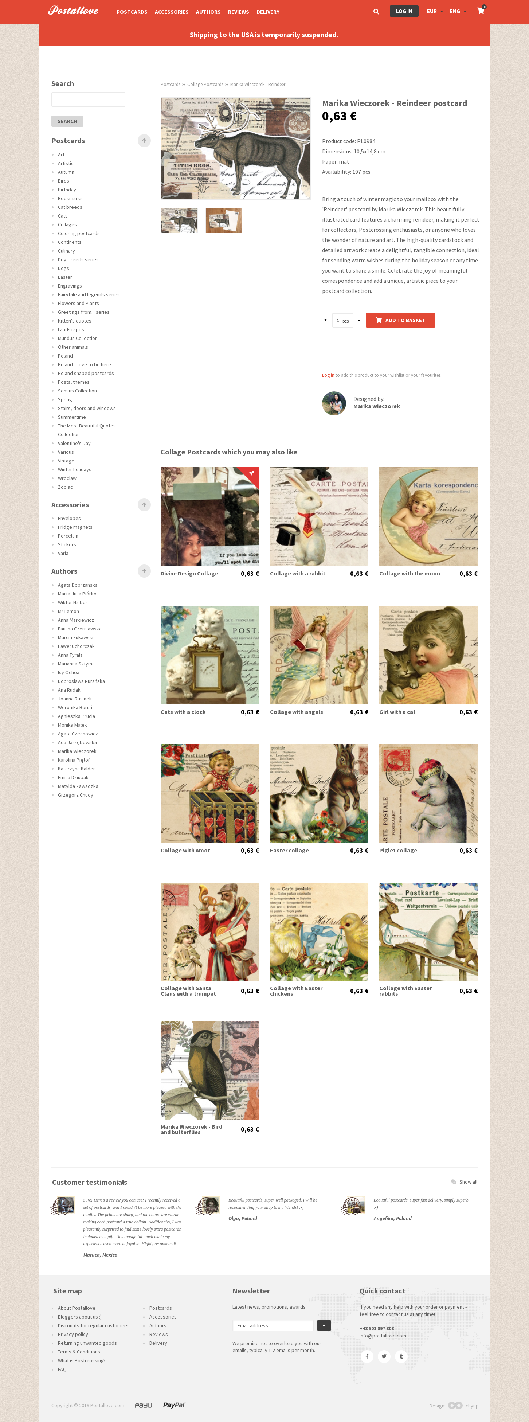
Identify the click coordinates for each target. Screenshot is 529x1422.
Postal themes (74, 382)
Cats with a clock (183, 712)
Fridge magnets (75, 527)
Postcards (132, 11)
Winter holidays (74, 469)
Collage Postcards (205, 84)
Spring (65, 399)
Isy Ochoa (68, 672)
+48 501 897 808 (377, 1328)
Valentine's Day (74, 443)
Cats (63, 215)
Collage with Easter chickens (296, 990)
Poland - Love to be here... (86, 364)
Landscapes (71, 329)
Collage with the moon (409, 573)
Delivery (267, 11)
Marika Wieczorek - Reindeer (257, 84)
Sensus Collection (77, 390)
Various (66, 452)
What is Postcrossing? (82, 1360)
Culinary (66, 250)
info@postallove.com (383, 1335)
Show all (464, 1182)
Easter (65, 277)
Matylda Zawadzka (78, 786)
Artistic (66, 163)
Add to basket (401, 320)
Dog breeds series (78, 259)
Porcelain (68, 535)
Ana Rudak (69, 690)
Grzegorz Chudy (75, 795)
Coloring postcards (79, 233)
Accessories (172, 11)
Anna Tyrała (70, 655)
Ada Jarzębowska (77, 742)
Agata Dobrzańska (78, 585)
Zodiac (65, 487)
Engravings (70, 285)
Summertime (72, 417)
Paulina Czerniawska (80, 628)
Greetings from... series (84, 312)
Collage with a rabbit (297, 573)
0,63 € (250, 573)
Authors (208, 11)
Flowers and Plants (78, 303)
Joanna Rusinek (75, 698)
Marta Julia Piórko (77, 593)
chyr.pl (464, 1405)
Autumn (66, 172)
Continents (70, 242)
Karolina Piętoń (74, 760)
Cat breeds (70, 207)
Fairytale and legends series (89, 294)
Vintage (66, 460)
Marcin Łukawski (75, 637)
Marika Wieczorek (77, 751)
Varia (63, 553)
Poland (65, 355)
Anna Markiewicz (76, 620)
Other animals (73, 347)
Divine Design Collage (189, 573)
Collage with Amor (185, 850)
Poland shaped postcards (86, 373)
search (67, 121)
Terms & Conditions (79, 1351)
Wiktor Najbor (72, 602)
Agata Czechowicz (78, 733)
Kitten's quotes (74, 320)
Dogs (63, 268)
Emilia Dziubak (73, 777)
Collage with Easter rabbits (405, 990)
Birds (63, 180)
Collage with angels (296, 712)
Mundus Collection (78, 338)
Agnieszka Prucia (76, 716)
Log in (404, 11)
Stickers (67, 544)
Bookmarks (70, 198)
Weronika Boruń (75, 707)
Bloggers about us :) (80, 1316)
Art (61, 154)
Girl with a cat (397, 712)
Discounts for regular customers (93, 1325)
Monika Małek (72, 725)
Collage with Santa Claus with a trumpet (188, 990)
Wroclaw (67, 478)
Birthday (67, 189)
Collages (67, 224)
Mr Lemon (68, 611)
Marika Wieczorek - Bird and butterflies (191, 1129)
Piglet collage (398, 850)
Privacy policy (73, 1334)
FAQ (62, 1369)
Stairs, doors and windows (87, 408)
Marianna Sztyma (76, 663)
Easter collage (289, 850)
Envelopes (69, 518)
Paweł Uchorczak (76, 646)
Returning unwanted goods (87, 1343)
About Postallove (76, 1308)
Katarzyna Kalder (76, 768)
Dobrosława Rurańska (81, 681)
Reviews (238, 11)
